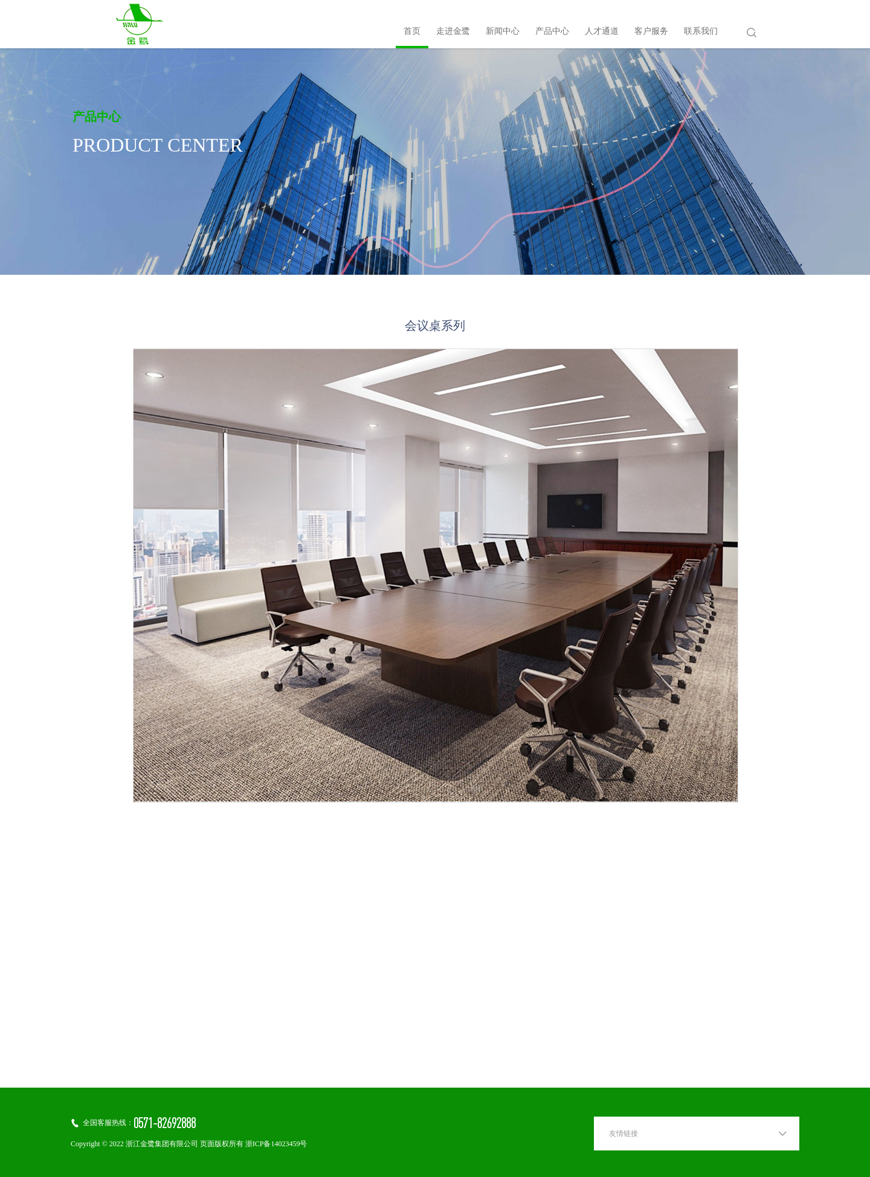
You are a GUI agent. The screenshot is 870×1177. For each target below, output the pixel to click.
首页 (412, 31)
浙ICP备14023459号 (276, 1144)
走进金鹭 (453, 31)
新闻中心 (503, 31)
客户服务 (651, 31)
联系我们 (701, 31)
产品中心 (552, 31)
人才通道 (602, 31)
